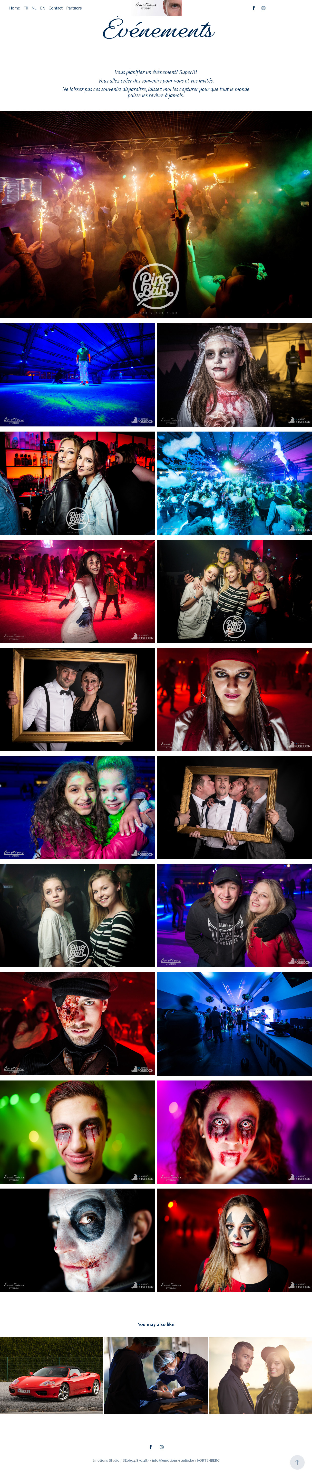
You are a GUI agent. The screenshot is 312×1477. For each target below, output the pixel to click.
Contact (56, 8)
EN (42, 8)
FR (26, 8)
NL (34, 8)
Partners (74, 8)
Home (14, 8)
